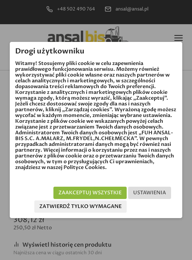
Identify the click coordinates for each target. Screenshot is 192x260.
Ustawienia (149, 192)
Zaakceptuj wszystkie (90, 192)
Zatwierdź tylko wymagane (80, 206)
